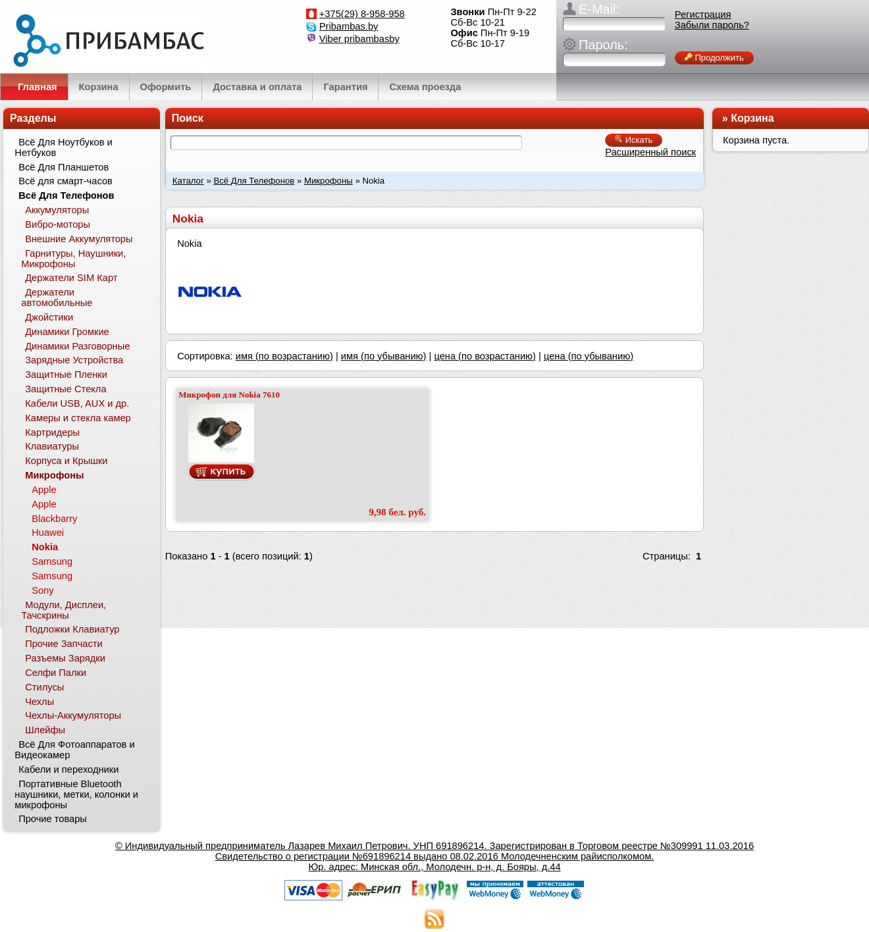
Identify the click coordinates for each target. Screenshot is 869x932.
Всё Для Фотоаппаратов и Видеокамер (74, 749)
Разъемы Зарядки (65, 658)
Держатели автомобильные (56, 297)
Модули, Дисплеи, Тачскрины (63, 610)
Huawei (48, 532)
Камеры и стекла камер (78, 418)
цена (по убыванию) (588, 356)
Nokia (45, 547)
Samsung (52, 561)
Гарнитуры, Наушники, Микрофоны (73, 258)
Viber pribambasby (359, 39)
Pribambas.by (349, 26)
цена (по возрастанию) (485, 356)
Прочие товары (52, 819)
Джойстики (49, 317)
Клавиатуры (52, 446)
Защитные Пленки (66, 374)
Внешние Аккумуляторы (78, 239)
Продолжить (714, 58)
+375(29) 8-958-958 (362, 14)
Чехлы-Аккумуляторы (73, 715)
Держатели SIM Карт (71, 277)
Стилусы (44, 687)
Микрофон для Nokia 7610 (229, 395)
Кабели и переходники (68, 769)
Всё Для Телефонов (253, 181)
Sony (42, 590)
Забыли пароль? (712, 25)
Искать (633, 140)
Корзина (752, 118)
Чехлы (39, 701)
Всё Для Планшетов (63, 167)
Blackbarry (54, 518)
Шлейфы (45, 730)
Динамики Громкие (67, 331)
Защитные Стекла (65, 389)
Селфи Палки (55, 672)
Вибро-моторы (57, 224)
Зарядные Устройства (74, 360)
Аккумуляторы (57, 210)
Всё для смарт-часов (65, 181)
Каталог (188, 181)
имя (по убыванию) (384, 356)
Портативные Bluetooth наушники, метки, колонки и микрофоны (76, 794)
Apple (44, 489)
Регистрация (703, 14)
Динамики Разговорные (77, 346)
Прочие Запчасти (64, 643)
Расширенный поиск (650, 152)
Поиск (187, 118)
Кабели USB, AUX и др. (77, 403)
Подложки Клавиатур (72, 629)
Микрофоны (328, 181)
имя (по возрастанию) (284, 356)
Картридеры (52, 432)
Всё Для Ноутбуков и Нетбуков (63, 147)
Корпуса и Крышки (66, 460)
